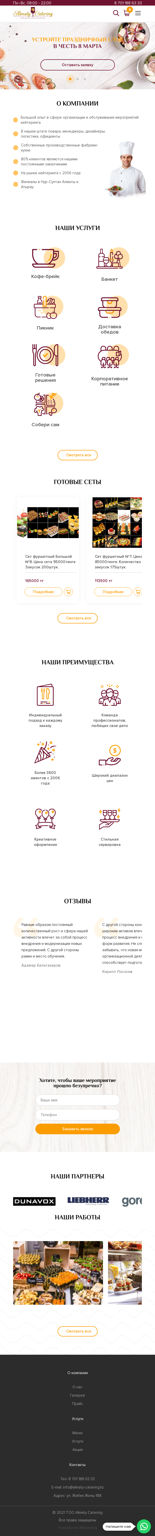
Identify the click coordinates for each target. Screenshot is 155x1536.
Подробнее (43, 592)
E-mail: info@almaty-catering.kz (77, 1487)
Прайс (77, 1403)
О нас (77, 1387)
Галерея (77, 1395)
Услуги (77, 1441)
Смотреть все (78, 455)
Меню (77, 1433)
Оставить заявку (77, 65)
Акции (77, 1449)
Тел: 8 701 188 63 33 (77, 1479)
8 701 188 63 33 (128, 3)
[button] (68, 591)
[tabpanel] (77, 55)
